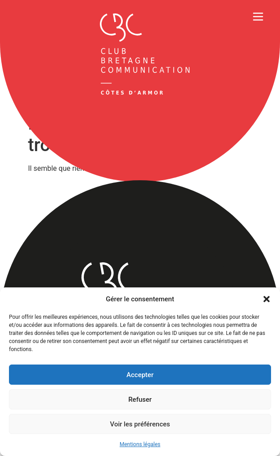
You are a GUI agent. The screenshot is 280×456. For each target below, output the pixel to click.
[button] (266, 299)
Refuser (139, 399)
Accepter (139, 375)
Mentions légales (140, 444)
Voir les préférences (140, 424)
